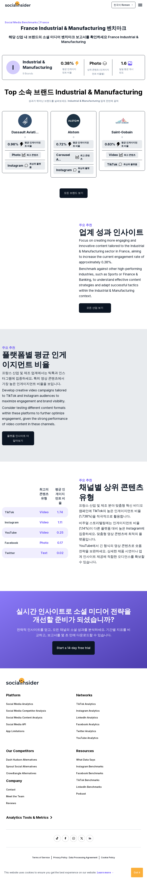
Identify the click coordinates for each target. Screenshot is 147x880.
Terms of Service (41, 857)
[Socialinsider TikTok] (57, 838)
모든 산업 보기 (95, 307)
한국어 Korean (123, 4)
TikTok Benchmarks (87, 780)
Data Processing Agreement (83, 857)
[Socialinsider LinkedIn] (89, 838)
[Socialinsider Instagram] (73, 838)
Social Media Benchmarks (21, 22)
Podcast (81, 793)
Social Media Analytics (19, 703)
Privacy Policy (60, 857)
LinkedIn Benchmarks (89, 786)
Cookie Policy (108, 857)
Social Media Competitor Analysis (26, 710)
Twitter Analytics (86, 731)
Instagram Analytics (88, 710)
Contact (10, 789)
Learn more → (105, 872)
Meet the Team (15, 796)
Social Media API (16, 724)
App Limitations (15, 731)
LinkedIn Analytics (87, 717)
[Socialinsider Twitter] (81, 838)
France (44, 22)
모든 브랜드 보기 (73, 193)
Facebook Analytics (87, 724)
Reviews (11, 803)
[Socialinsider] (18, 4)
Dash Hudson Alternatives (21, 759)
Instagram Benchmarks (89, 766)
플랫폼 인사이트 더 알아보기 (18, 438)
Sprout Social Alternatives (21, 766)
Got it (137, 872)
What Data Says (85, 759)
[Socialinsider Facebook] (65, 838)
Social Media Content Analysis (24, 717)
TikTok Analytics (86, 703)
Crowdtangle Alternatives (21, 773)
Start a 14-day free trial (73, 648)
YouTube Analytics (87, 737)
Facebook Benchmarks (89, 773)
